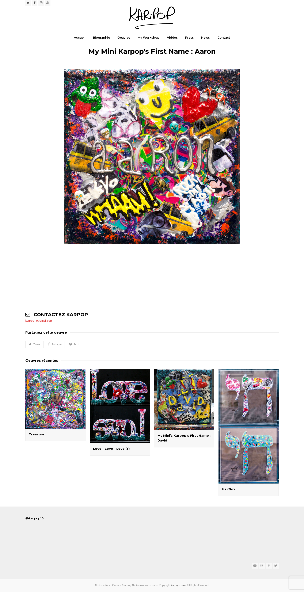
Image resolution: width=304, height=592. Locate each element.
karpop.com (178, 585)
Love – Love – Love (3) (111, 449)
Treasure (36, 434)
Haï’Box (228, 489)
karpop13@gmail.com (39, 320)
